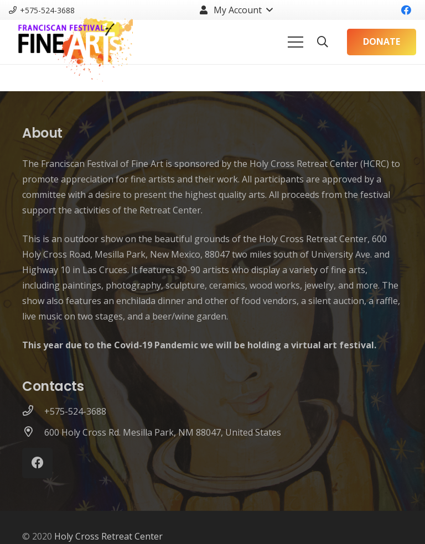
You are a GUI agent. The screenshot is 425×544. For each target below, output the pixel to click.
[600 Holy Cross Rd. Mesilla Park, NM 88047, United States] (33, 432)
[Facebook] (406, 10)
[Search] (322, 42)
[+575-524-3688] (33, 411)
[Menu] (295, 42)
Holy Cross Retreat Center (108, 536)
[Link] (71, 42)
